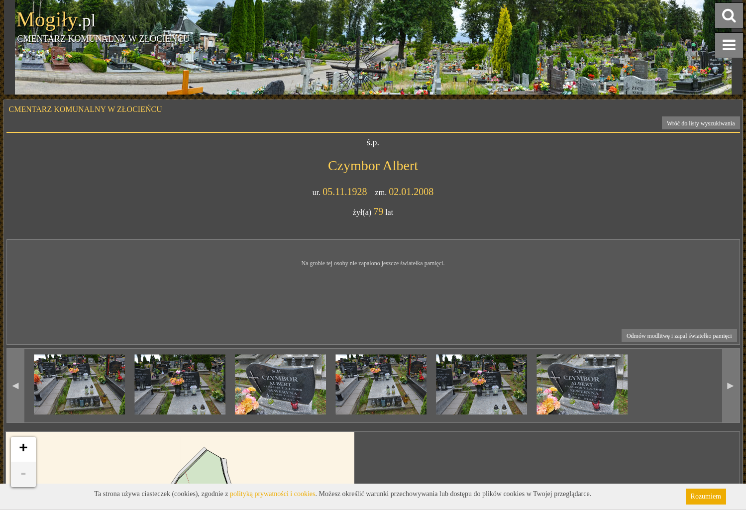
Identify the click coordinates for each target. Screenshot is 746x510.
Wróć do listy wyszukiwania (701, 123)
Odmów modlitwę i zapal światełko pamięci (679, 335)
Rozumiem (706, 496)
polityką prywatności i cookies (272, 494)
